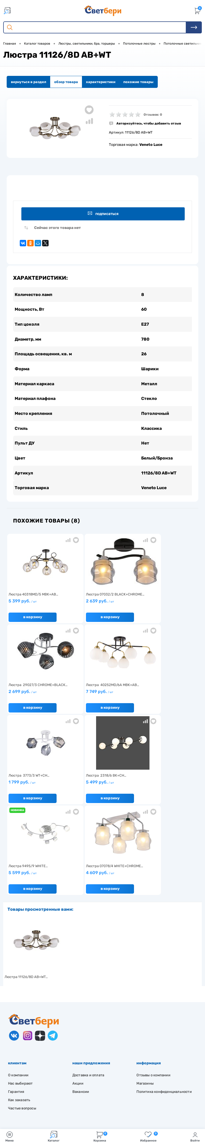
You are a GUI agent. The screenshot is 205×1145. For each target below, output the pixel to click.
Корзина (100, 1136)
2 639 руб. (100, 605)
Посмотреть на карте (34, 1068)
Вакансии (80, 1003)
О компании (18, 986)
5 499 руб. (163, 695)
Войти (195, 1136)
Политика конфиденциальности (163, 1003)
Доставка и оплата (88, 986)
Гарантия (16, 1003)
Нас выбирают (20, 994)
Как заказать (19, 1011)
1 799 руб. (100, 695)
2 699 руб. (163, 605)
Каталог (54, 1136)
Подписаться (103, 213)
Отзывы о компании (153, 986)
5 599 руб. (38, 786)
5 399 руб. (38, 605)
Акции (77, 994)
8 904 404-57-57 (30, 1088)
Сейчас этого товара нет (57, 228)
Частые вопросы (22, 1019)
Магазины (144, 994)
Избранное (149, 1136)
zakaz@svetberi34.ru (33, 1098)
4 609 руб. (100, 786)
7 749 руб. (38, 695)
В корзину (32, 618)
